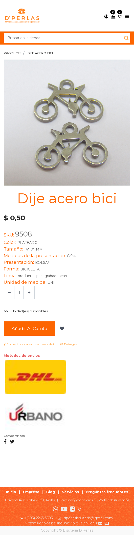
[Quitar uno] (9, 292)
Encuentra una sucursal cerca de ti (29, 344)
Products (12, 53)
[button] (61, 328)
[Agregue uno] (29, 292)
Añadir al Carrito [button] (29, 328)
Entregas (68, 344)
